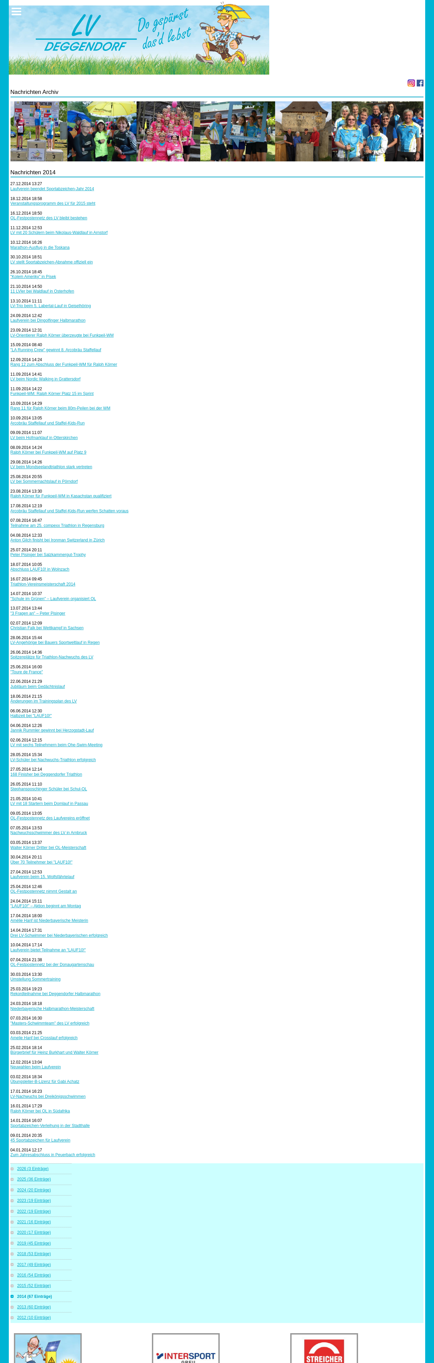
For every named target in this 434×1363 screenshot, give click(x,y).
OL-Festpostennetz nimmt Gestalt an (44, 891)
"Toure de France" (27, 672)
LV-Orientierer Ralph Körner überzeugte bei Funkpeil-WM (62, 335)
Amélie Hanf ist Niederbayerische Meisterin (49, 920)
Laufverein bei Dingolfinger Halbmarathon (48, 320)
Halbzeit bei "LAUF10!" (31, 715)
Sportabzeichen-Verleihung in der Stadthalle (50, 1125)
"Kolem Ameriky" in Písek (33, 276)
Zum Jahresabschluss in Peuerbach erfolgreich (53, 1154)
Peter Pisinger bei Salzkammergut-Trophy (48, 554)
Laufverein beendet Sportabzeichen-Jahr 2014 (52, 188)
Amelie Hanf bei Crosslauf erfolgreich (44, 1037)
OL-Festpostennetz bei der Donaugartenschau (52, 964)
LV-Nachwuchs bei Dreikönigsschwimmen (48, 1096)
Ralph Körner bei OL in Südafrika (40, 1111)
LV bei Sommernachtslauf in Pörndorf (44, 481)
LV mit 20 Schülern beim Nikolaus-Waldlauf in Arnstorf (59, 232)
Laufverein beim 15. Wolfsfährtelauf (43, 876)
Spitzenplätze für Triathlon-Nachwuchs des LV (52, 657)
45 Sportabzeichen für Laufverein (41, 1140)
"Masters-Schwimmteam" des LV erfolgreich (50, 1023)
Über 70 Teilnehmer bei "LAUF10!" (42, 862)
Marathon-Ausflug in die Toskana (40, 247)
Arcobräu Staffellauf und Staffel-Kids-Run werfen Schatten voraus (70, 511)
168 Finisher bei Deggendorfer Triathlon (46, 774)
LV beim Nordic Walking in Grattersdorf (46, 379)
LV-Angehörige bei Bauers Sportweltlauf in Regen (55, 642)
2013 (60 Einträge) (34, 1307)
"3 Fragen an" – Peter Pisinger (38, 613)
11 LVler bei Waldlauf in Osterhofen (42, 291)
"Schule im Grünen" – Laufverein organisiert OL (53, 598)
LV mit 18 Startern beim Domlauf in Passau (49, 803)
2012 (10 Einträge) (34, 1317)
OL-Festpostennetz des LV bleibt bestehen (49, 218)
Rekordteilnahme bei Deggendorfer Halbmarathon (56, 993)
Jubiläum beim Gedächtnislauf (38, 686)
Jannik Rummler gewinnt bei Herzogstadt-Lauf (52, 730)
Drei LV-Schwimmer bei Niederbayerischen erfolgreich (59, 935)
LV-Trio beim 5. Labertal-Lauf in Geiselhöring (51, 305)
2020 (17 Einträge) (34, 1232)
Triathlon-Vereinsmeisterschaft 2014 (43, 584)
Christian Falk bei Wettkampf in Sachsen (47, 628)
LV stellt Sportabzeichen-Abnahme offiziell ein (52, 262)
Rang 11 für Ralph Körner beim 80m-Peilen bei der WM (61, 408)
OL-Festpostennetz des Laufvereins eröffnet (50, 818)
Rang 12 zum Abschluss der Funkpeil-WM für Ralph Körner (64, 364)
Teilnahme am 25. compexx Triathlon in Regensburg (57, 525)
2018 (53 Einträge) (34, 1253)
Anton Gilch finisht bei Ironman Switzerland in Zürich (58, 540)
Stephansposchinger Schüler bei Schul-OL (49, 789)
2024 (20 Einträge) (34, 1190)
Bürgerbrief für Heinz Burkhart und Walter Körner (55, 1052)
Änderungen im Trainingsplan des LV (44, 701)
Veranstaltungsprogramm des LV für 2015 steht (53, 203)
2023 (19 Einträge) (34, 1200)
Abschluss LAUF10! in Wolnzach (40, 569)
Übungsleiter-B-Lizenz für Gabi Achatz (45, 1081)
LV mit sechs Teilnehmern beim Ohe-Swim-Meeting (57, 745)
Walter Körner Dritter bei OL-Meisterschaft (48, 847)
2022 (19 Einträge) (34, 1211)
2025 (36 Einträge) (34, 1179)
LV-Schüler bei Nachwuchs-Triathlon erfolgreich (53, 759)
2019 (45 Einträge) (34, 1243)
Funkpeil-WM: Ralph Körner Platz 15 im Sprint (52, 393)
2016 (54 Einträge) (34, 1275)
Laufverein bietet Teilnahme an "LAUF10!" (48, 950)
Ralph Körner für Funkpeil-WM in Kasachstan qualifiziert (61, 496)
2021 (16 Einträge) (34, 1222)
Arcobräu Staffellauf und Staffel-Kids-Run (48, 423)
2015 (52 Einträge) (34, 1285)
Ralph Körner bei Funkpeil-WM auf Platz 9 (48, 452)
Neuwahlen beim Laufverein (36, 1067)
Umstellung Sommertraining (36, 979)
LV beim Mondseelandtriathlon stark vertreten (51, 467)
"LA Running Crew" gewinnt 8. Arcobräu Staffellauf (56, 350)
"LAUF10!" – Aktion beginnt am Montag (46, 906)
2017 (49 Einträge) (34, 1264)
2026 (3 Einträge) (33, 1168)
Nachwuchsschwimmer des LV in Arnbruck (49, 832)
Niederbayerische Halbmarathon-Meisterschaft (52, 1008)
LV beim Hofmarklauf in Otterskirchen (44, 437)
